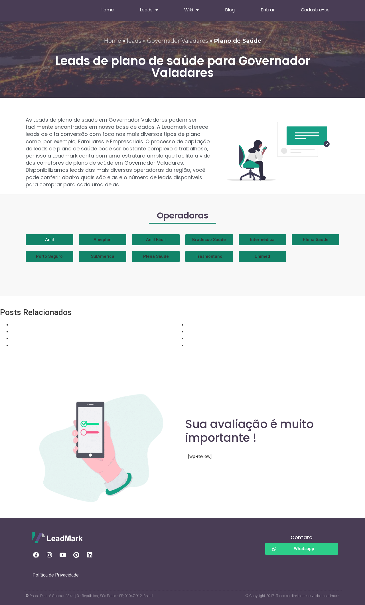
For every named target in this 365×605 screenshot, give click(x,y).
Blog (230, 10)
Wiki (191, 10)
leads (134, 40)
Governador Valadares (177, 40)
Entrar (268, 10)
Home (107, 10)
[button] (103, 239)
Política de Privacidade (56, 575)
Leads (149, 10)
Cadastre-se (315, 10)
